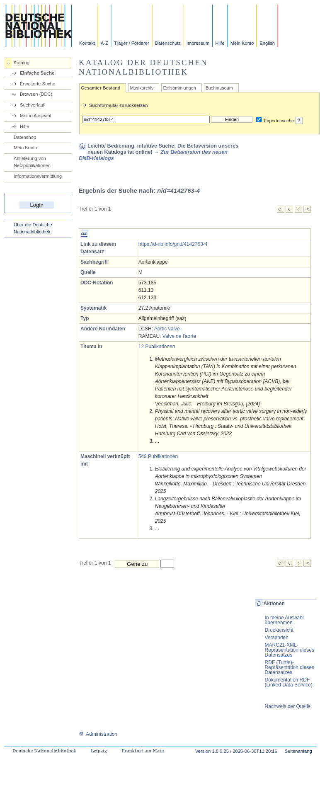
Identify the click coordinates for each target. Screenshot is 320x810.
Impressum (198, 43)
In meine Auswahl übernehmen (284, 620)
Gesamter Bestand (100, 87)
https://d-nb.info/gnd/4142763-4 (173, 244)
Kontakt (87, 43)
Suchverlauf (32, 104)
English (267, 43)
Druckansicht (279, 630)
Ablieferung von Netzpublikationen (32, 162)
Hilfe (219, 43)
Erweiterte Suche (37, 83)
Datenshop (25, 137)
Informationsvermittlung (38, 176)
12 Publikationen (156, 346)
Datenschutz (168, 43)
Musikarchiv (141, 87)
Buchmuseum (219, 87)
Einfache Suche (37, 72)
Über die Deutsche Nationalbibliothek (33, 228)
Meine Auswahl (35, 115)
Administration (98, 734)
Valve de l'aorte (179, 336)
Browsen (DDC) (36, 94)
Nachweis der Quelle (288, 706)
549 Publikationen (158, 456)
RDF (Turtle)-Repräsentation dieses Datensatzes (289, 667)
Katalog (21, 62)
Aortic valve (167, 329)
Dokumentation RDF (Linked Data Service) (289, 682)
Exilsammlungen (179, 87)
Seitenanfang (298, 751)
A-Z (104, 43)
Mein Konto (242, 43)
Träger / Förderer (131, 43)
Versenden (276, 637)
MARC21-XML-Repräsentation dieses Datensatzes (289, 650)
